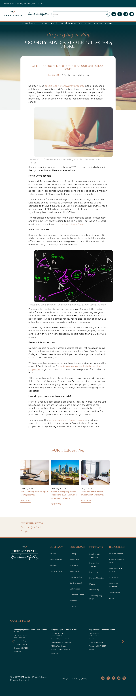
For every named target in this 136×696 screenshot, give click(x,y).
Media (92, 584)
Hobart (73, 606)
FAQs (111, 598)
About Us (34, 23)
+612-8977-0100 (20, 635)
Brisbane (74, 565)
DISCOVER (24, 23)
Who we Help (85, 23)
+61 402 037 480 (58, 633)
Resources (98, 23)
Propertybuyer (39, 677)
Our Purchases (48, 23)
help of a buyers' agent (73, 224)
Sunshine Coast (77, 595)
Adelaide (73, 600)
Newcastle (74, 571)
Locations (72, 23)
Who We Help (56, 559)
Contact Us (110, 23)
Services (53, 565)
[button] (122, 641)
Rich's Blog (94, 590)
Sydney (73, 554)
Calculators (114, 578)
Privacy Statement (19, 680)
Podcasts (93, 572)
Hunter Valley (76, 577)
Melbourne (74, 559)
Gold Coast (75, 589)
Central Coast (76, 583)
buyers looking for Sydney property (64, 86)
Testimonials (114, 592)
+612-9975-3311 (94, 633)
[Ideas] (84, 678)
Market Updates (96, 578)
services (61, 23)
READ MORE (25, 501)
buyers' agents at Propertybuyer (66, 420)
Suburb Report (116, 554)
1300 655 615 (19, 637)
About (53, 554)
